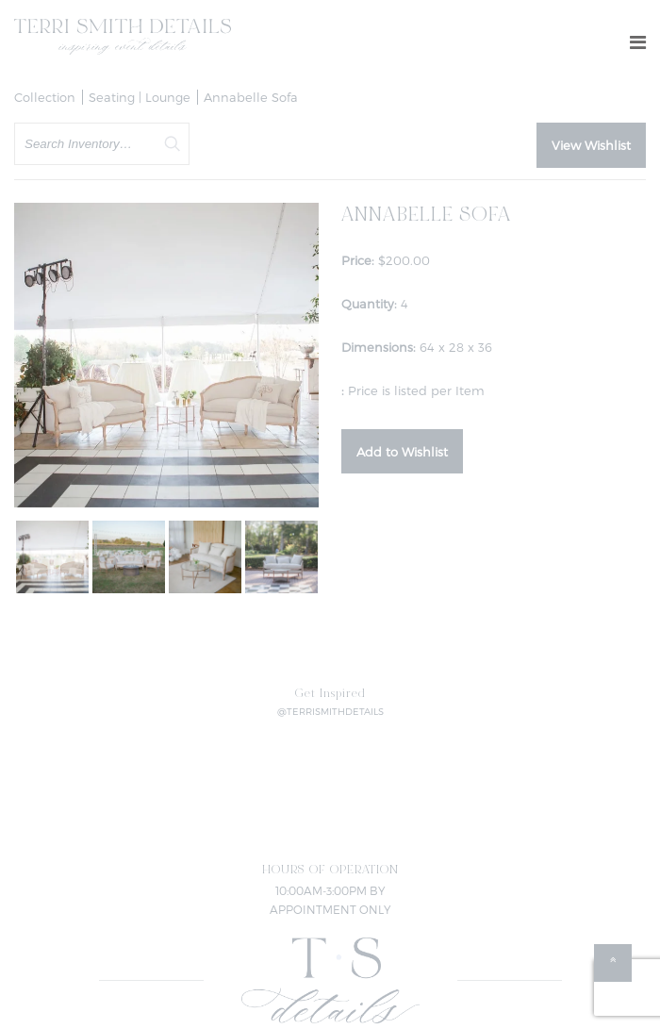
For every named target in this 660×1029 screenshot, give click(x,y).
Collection (44, 97)
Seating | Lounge (139, 97)
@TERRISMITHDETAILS (330, 711)
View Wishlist (591, 145)
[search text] (102, 144)
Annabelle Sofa (251, 97)
